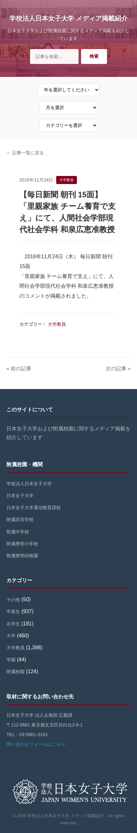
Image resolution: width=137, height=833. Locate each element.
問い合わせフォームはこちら (35, 744)
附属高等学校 (20, 519)
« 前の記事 (18, 368)
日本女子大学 (20, 495)
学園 (11, 659)
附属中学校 (17, 531)
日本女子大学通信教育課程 (33, 507)
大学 (11, 635)
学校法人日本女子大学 (29, 483)
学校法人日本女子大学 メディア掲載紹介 (68, 18)
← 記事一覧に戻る (25, 152)
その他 (13, 599)
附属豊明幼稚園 (22, 555)
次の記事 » (118, 368)
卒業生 (13, 611)
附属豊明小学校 (22, 543)
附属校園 (15, 671)
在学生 (13, 623)
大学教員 (57, 324)
